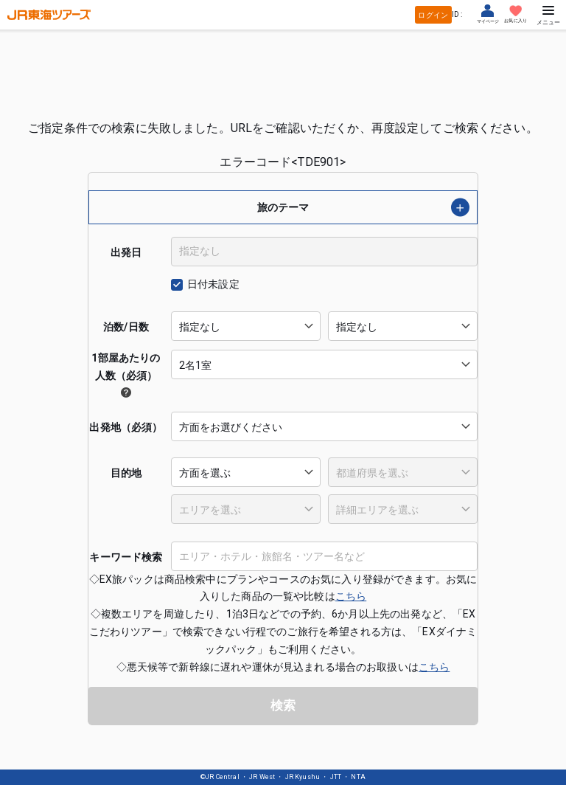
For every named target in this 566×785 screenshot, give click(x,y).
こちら (350, 596)
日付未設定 (213, 284)
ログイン (433, 15)
